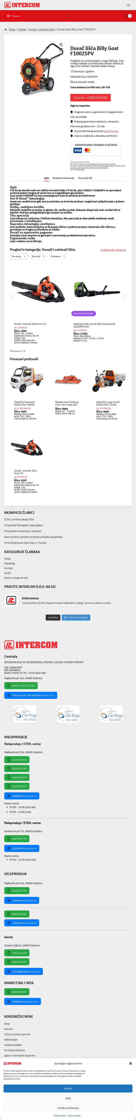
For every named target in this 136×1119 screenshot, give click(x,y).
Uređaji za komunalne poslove (83, 167)
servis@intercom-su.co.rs (23, 971)
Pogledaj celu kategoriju (113, 250)
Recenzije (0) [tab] (85, 178)
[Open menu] (128, 5)
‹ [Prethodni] (11, 296)
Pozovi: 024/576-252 (21, 685)
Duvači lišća (92, 166)
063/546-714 (17, 838)
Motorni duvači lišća (105, 166)
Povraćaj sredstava (14, 1050)
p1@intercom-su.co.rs (22, 848)
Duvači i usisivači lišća (88, 44)
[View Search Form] (68, 16)
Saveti (7, 573)
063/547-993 (17, 768)
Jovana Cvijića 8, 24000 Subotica (22, 945)
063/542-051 (17, 914)
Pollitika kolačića (60, 1115)
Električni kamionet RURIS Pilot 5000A (24, 403)
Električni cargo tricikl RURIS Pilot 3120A (108, 403)
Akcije (7, 558)
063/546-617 (17, 961)
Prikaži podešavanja (68, 1108)
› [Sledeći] (124, 296)
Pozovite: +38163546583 (90, 97)
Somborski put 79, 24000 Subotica (23, 830)
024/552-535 (17, 759)
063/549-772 (17, 890)
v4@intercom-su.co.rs (21, 900)
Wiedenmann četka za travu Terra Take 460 (67, 403)
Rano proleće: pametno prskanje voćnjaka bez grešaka (33, 537)
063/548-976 (17, 777)
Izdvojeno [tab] (58, 256)
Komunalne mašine (107, 164)
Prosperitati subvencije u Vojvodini (22, 531)
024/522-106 (17, 953)
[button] (130, 1063)
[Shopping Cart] (128, 16)
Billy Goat (82, 166)
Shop (7, 1023)
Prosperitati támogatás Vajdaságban (23, 525)
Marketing (9, 563)
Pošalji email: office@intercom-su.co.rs (31, 695)
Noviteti (8, 568)
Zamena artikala (12, 1045)
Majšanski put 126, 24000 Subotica (23, 678)
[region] (68, 305)
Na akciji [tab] (39, 256)
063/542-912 (17, 786)
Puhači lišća (120, 166)
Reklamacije (10, 1039)
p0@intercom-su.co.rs (22, 796)
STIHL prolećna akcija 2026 (19, 519)
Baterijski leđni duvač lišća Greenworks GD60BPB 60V (94, 325)
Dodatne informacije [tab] (63, 178)
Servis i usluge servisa (16, 577)
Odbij (68, 1098)
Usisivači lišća (102, 167)
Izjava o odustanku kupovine (19, 1055)
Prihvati (68, 1088)
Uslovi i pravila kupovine (17, 1034)
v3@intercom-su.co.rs (21, 923)
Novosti (8, 1029)
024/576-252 (111, 131)
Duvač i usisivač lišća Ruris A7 (30, 324)
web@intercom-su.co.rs (22, 1001)
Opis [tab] (46, 178)
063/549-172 (17, 992)
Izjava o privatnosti (74, 1115)
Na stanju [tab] (19, 256)
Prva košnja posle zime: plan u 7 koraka (25, 542)
